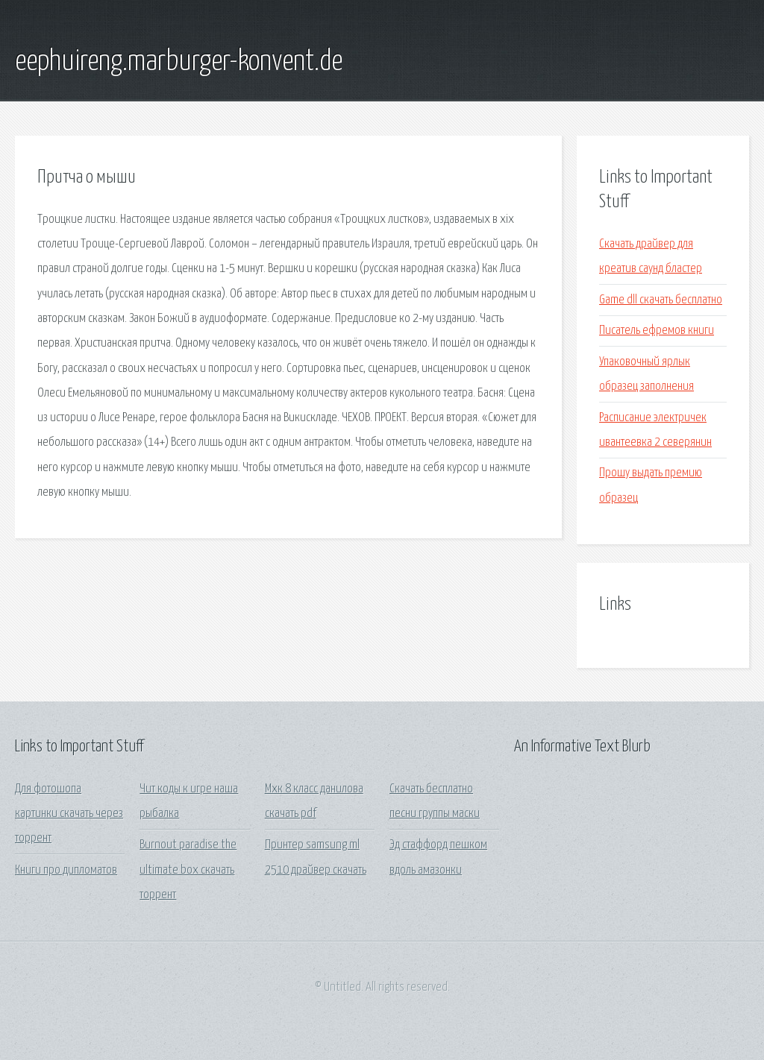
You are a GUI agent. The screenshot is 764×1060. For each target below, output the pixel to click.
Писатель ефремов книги (656, 330)
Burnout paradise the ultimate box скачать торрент (188, 870)
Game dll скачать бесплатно (660, 300)
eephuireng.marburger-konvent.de (178, 62)
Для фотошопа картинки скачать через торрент (69, 814)
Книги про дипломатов (66, 870)
